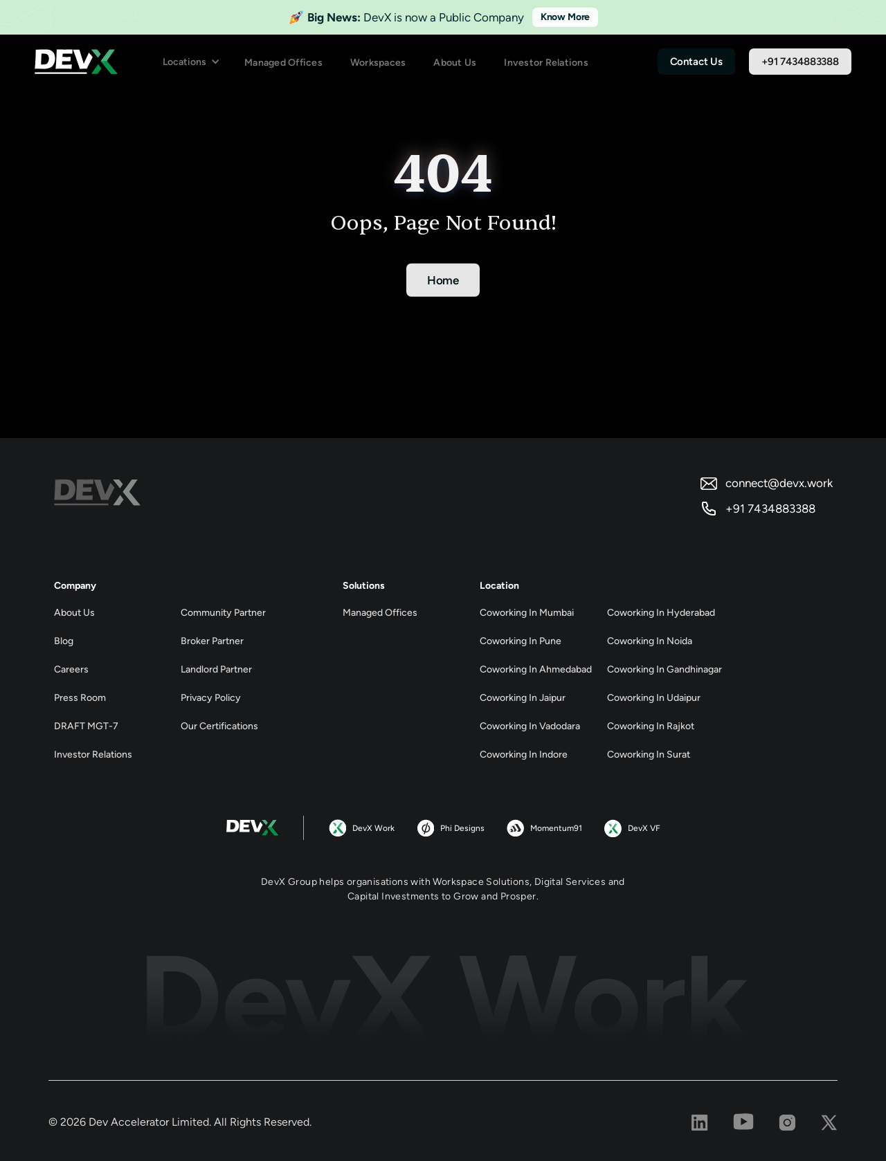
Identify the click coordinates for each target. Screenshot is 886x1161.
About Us (454, 62)
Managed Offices (283, 62)
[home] (76, 62)
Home (443, 280)
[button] (191, 62)
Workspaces (378, 62)
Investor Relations (546, 62)
